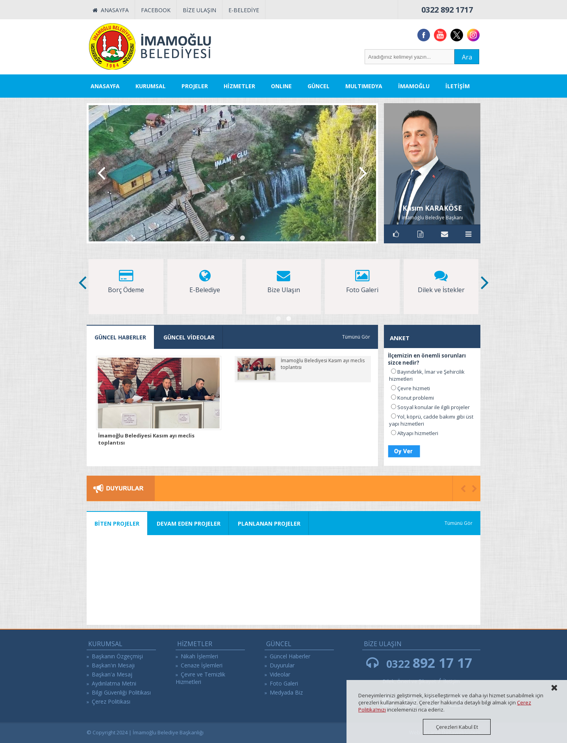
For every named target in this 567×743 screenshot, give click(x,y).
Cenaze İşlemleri (201, 665)
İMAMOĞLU (414, 86)
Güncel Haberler (290, 656)
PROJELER (195, 86)
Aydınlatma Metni (114, 683)
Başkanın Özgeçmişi (117, 656)
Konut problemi (415, 397)
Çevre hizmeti (413, 388)
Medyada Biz (286, 692)
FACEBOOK (155, 10)
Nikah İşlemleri (199, 656)
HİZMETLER (239, 86)
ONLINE (281, 86)
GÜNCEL (319, 86)
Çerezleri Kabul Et (457, 726)
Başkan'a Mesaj (112, 674)
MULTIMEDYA (363, 86)
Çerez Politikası (111, 701)
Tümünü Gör (356, 337)
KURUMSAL (150, 86)
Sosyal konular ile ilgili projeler (433, 407)
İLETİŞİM (457, 86)
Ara (467, 57)
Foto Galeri (284, 683)
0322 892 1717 (447, 9)
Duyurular (282, 665)
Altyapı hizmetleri (417, 433)
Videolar (280, 674)
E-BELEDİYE (243, 10)
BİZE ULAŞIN (199, 10)
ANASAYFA (111, 10)
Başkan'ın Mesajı (113, 665)
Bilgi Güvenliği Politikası (121, 692)
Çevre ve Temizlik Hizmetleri (200, 678)
